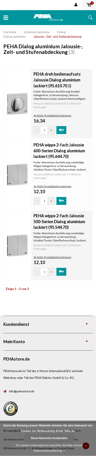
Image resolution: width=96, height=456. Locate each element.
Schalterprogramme (37, 32)
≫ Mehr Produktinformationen (52, 115)
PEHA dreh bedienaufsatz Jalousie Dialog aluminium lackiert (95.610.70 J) (57, 80)
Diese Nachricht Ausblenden (49, 438)
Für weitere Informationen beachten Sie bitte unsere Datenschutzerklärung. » (49, 448)
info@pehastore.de (21, 391)
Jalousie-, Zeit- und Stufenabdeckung (57, 36)
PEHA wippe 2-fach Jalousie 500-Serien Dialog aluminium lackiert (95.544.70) (59, 221)
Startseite (9, 32)
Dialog (61, 32)
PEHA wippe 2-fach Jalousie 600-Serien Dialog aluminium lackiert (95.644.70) (59, 150)
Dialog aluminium (14, 36)
